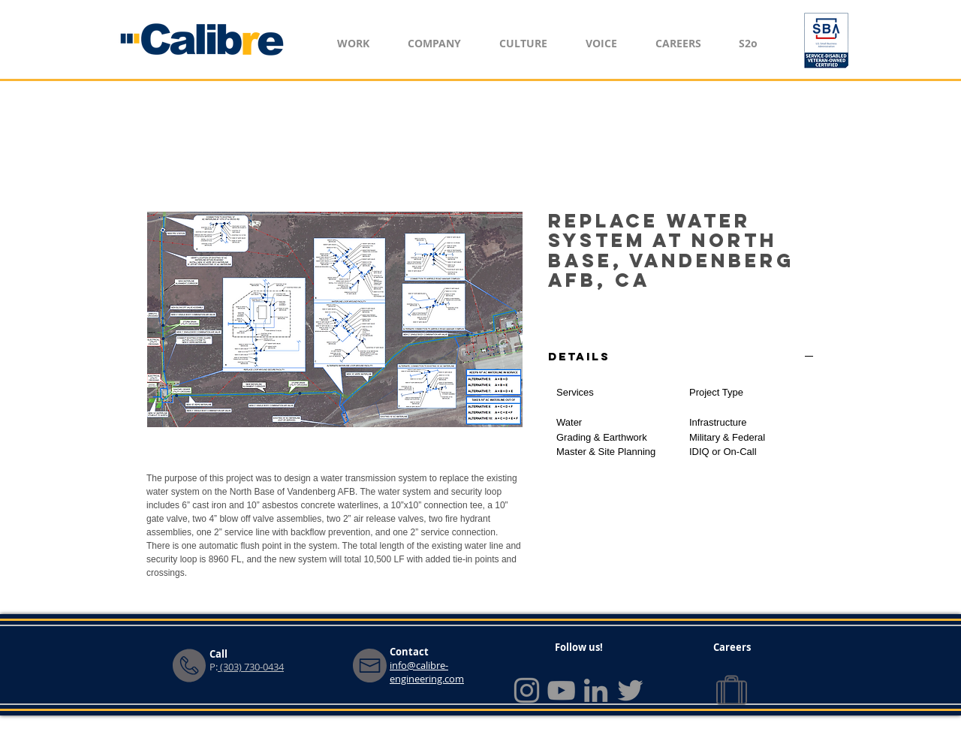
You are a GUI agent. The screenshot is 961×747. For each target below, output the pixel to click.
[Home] (202, 39)
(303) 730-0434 (251, 666)
